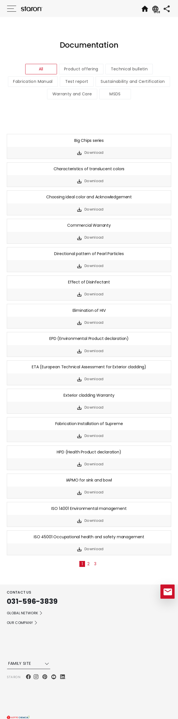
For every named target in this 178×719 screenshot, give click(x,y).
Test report (76, 81)
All (41, 69)
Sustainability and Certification (133, 81)
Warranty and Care (72, 94)
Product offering (81, 69)
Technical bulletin (129, 69)
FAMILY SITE (29, 663)
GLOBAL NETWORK (25, 613)
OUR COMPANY (22, 622)
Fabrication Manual (32, 81)
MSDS (114, 94)
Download (93, 152)
